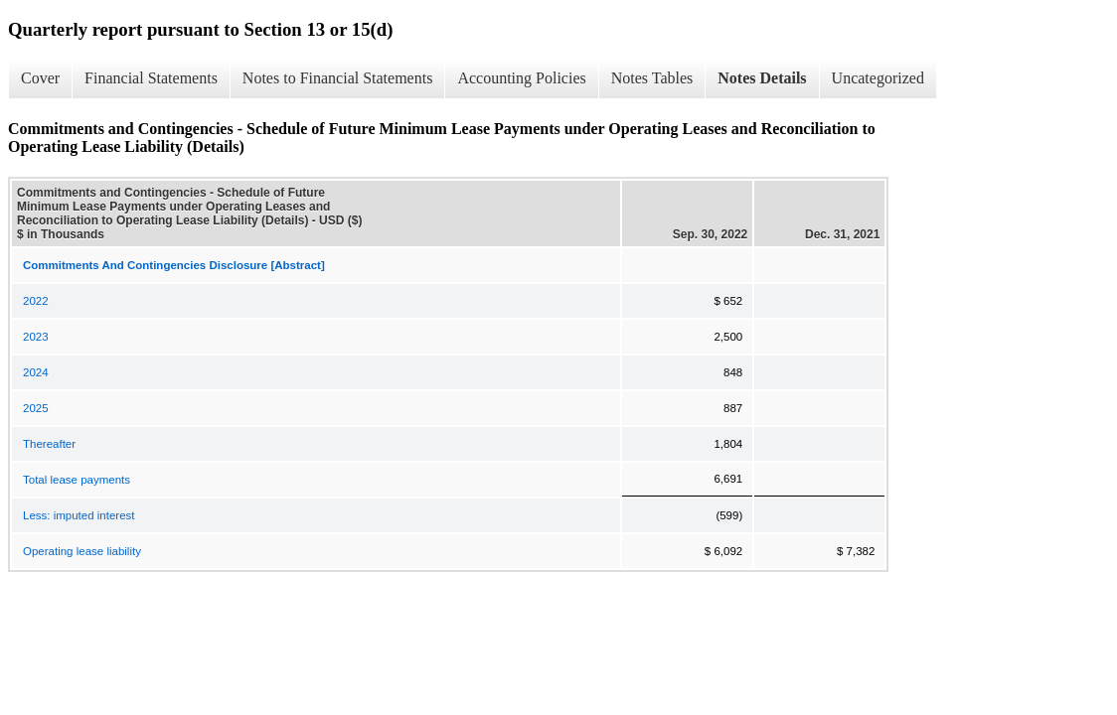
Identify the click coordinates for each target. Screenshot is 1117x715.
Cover (40, 78)
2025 (36, 408)
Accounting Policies (521, 78)
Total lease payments (76, 480)
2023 (36, 337)
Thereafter (49, 444)
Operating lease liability (82, 551)
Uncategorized (878, 78)
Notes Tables (652, 78)
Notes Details (762, 78)
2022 (36, 301)
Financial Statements (151, 78)
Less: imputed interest (79, 515)
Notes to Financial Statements (337, 78)
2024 (36, 372)
